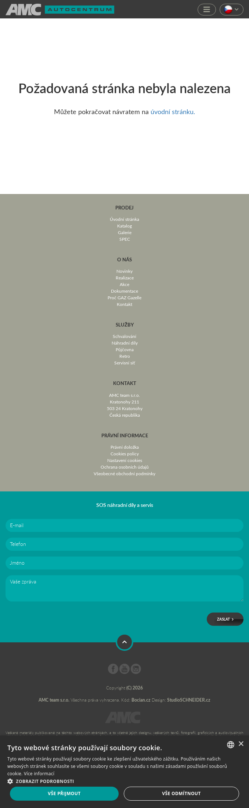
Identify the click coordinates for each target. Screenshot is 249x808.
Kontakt (124, 304)
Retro (124, 356)
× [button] (240, 744)
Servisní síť (124, 363)
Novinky (124, 271)
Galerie (124, 232)
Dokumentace (124, 291)
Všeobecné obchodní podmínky (124, 473)
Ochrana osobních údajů (125, 467)
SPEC (124, 239)
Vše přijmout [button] (64, 793)
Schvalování (124, 336)
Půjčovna (125, 349)
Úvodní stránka (124, 219)
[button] (124, 780)
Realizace (125, 277)
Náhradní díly (125, 343)
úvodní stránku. (173, 111)
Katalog (124, 226)
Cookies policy (125, 453)
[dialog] (124, 771)
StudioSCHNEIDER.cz (188, 700)
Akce (124, 284)
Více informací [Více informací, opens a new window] (39, 773)
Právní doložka (125, 447)
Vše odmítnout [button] (181, 793)
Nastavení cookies (124, 460)
